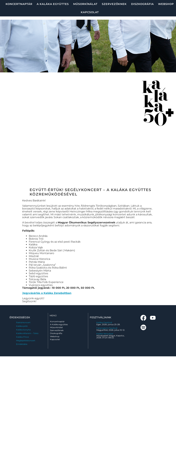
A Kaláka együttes (53, 4)
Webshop (166, 4)
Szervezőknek (114, 4)
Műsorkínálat (85, 4)
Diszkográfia (142, 4)
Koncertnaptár (19, 4)
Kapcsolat (90, 12)
